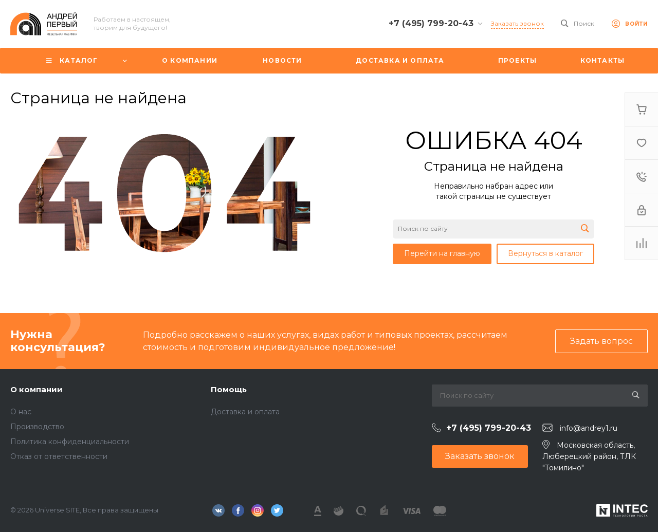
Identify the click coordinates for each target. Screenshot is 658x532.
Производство (37, 426)
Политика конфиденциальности (69, 441)
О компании (36, 389)
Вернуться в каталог (545, 253)
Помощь (229, 389)
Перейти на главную (442, 253)
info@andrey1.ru (588, 428)
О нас (20, 411)
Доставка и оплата (245, 411)
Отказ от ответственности (58, 456)
